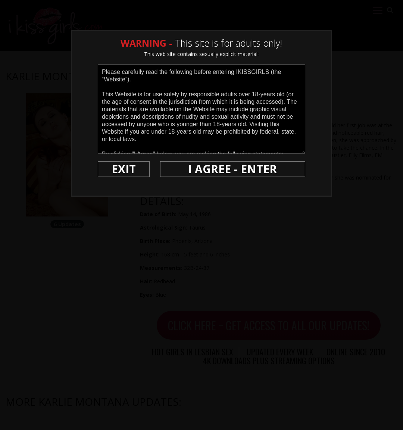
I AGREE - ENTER (232, 169)
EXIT (124, 169)
